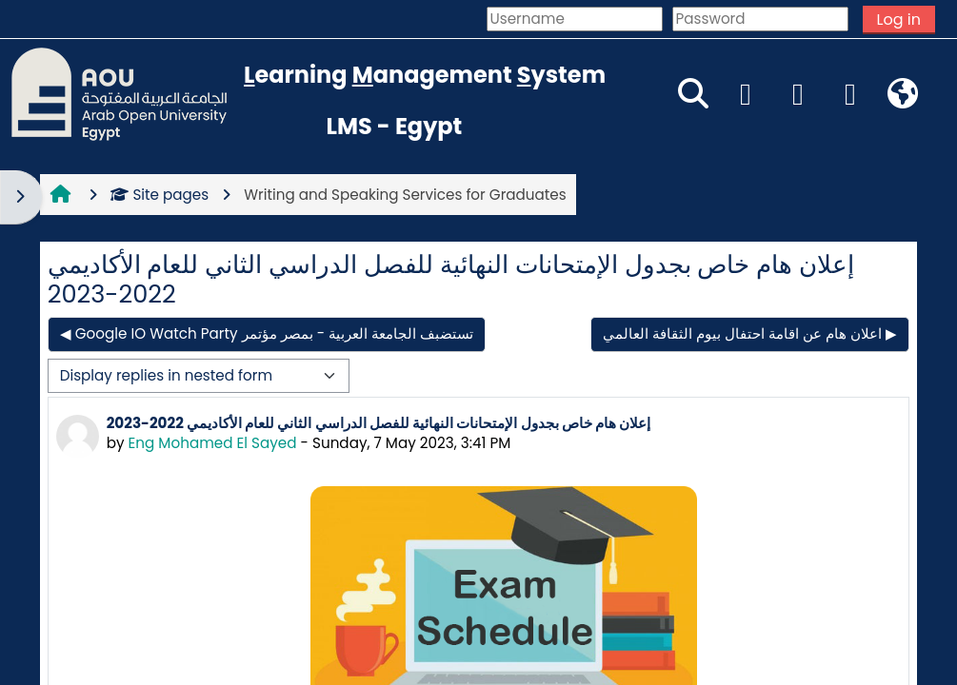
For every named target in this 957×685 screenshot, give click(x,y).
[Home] (119, 93)
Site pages (159, 195)
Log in (899, 19)
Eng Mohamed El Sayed (213, 443)
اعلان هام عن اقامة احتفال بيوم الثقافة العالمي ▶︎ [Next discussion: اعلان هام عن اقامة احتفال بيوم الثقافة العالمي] (750, 333)
